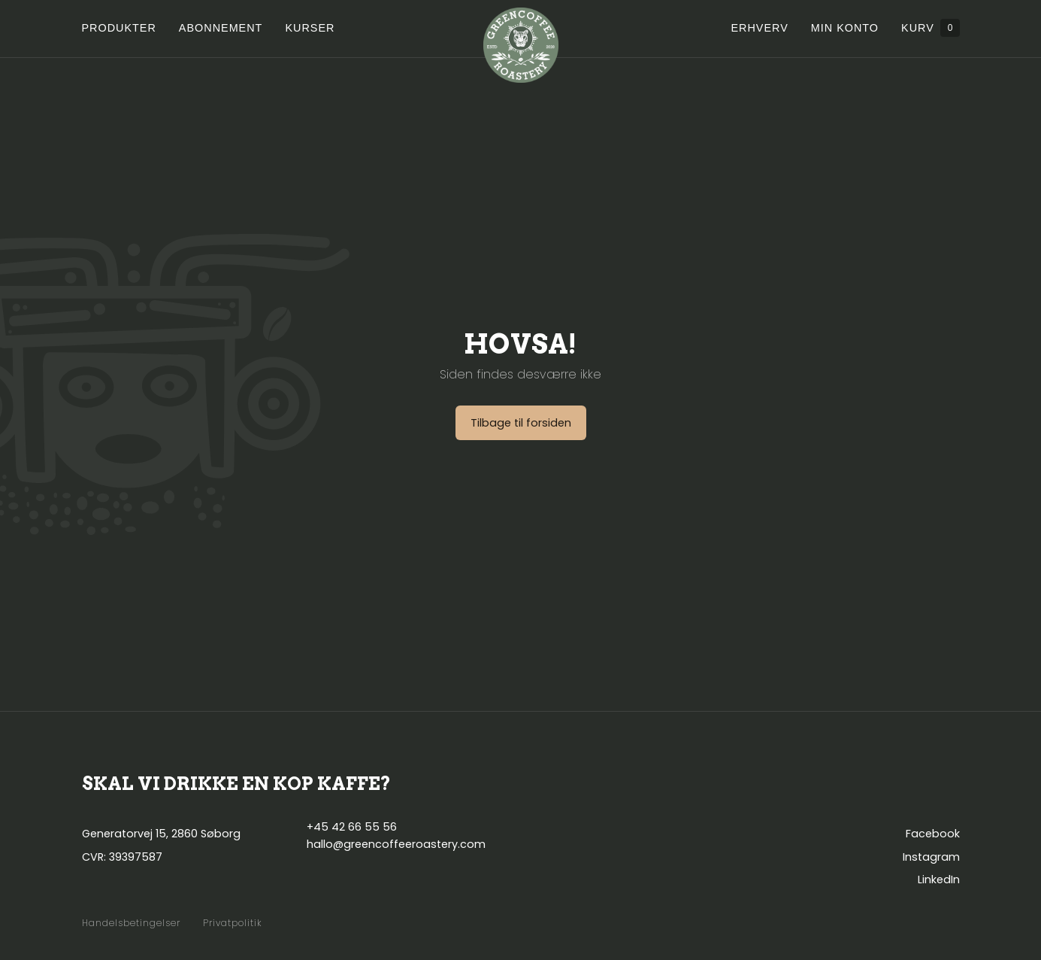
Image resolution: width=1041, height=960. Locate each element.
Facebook (933, 833)
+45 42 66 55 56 (352, 826)
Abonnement (221, 28)
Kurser (309, 28)
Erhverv (759, 28)
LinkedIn (939, 879)
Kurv (930, 28)
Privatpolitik (232, 923)
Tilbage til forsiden (521, 422)
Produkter (119, 28)
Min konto (845, 28)
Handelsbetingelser (131, 923)
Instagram (931, 856)
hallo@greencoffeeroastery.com (396, 844)
